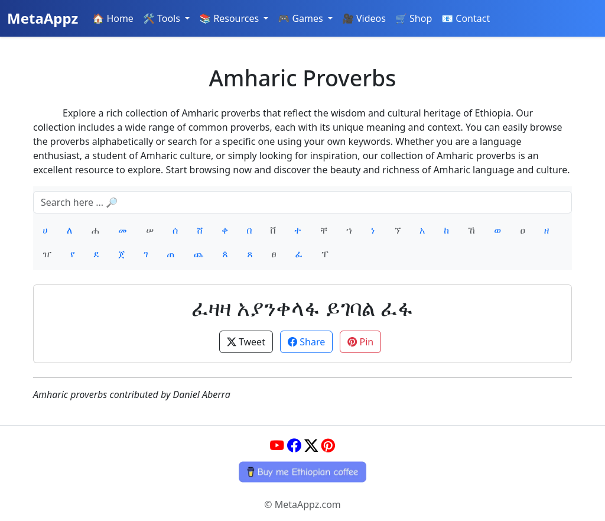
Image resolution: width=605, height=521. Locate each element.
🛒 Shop (413, 18)
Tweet (246, 341)
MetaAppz (42, 18)
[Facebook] (294, 445)
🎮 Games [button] (302, 18)
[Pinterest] (328, 445)
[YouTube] (277, 445)
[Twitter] (311, 445)
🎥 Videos (364, 18)
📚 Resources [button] (230, 18)
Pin (360, 341)
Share (306, 341)
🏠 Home (113, 18)
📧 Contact (465, 18)
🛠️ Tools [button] (163, 18)
